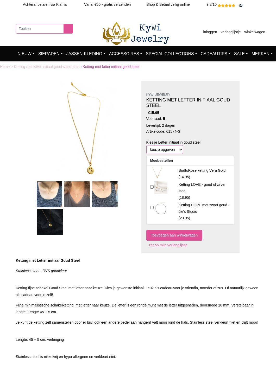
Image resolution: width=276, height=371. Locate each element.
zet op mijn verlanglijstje (167, 245)
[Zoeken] (40, 29)
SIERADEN (49, 54)
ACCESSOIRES (124, 54)
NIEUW (25, 54)
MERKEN (260, 54)
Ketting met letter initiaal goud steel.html (46, 67)
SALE (239, 54)
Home (5, 67)
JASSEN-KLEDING (84, 54)
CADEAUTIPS (214, 54)
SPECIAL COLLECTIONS (170, 54)
